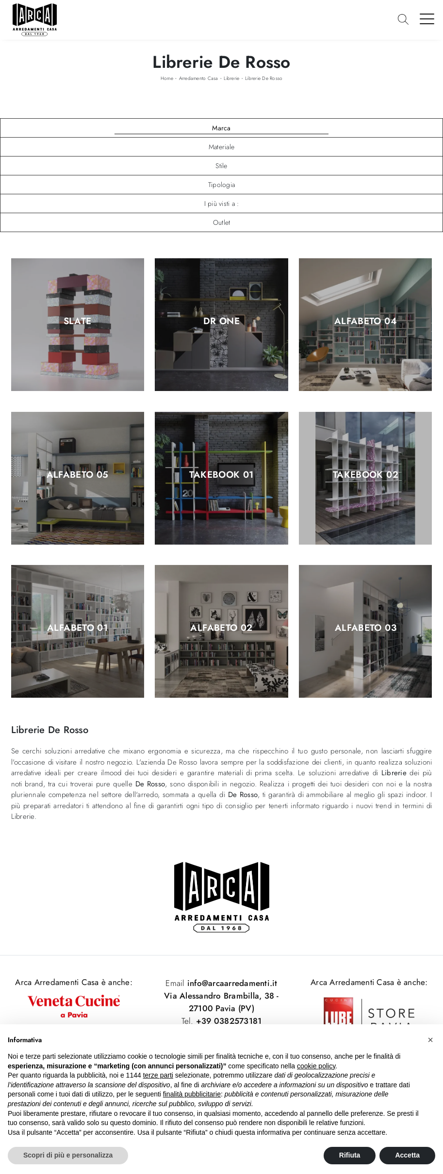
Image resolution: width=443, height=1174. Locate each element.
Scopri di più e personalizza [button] (68, 1155)
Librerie (231, 78)
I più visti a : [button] (221, 203)
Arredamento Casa (198, 78)
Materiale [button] (221, 147)
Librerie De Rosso (263, 78)
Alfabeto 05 (78, 475)
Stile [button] (221, 166)
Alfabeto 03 (365, 628)
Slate (78, 322)
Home (167, 78)
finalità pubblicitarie (192, 1094)
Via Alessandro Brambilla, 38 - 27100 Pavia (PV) (221, 1002)
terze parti (158, 1075)
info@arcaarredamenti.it (231, 983)
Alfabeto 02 (221, 628)
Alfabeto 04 (365, 322)
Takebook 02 (365, 475)
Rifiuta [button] (350, 1155)
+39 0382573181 (229, 1021)
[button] (430, 1040)
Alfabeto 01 (77, 628)
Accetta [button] (407, 1155)
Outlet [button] (221, 222)
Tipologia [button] (221, 184)
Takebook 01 (221, 475)
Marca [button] (221, 128)
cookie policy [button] (316, 1066)
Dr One (221, 322)
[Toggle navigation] (427, 18)
